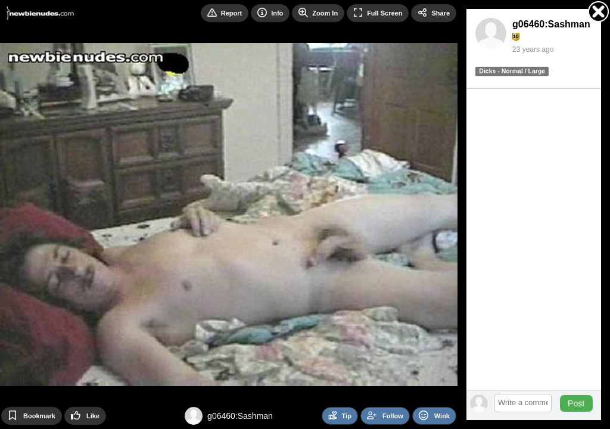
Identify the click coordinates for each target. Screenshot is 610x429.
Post (576, 403)
